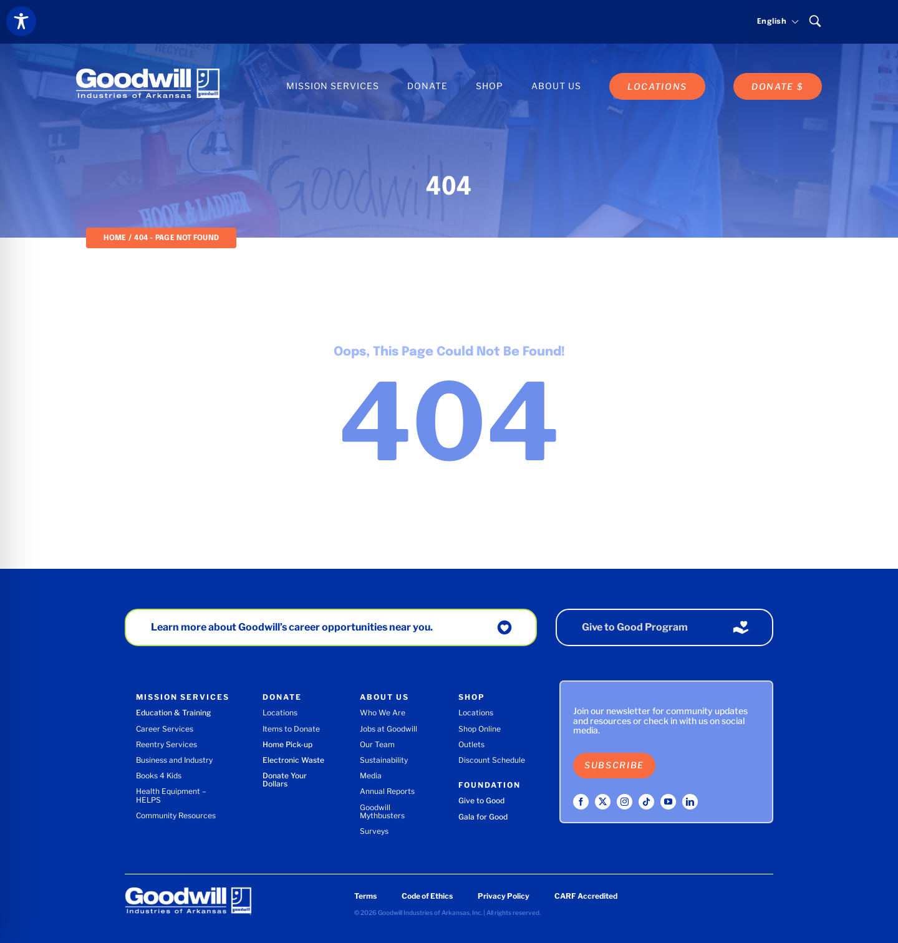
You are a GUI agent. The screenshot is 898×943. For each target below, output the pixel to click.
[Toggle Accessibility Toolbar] (21, 21)
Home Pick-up (287, 744)
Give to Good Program (635, 627)
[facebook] (581, 802)
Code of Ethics (427, 896)
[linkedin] (690, 802)
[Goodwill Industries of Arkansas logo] (148, 73)
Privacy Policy (503, 896)
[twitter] (603, 802)
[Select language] (772, 21)
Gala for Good (483, 816)
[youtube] (668, 802)
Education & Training (173, 712)
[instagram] (624, 802)
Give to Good (481, 800)
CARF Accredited (585, 896)
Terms (365, 896)
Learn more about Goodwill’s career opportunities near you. (292, 627)
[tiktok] (646, 802)
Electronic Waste (293, 760)
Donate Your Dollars (285, 779)
